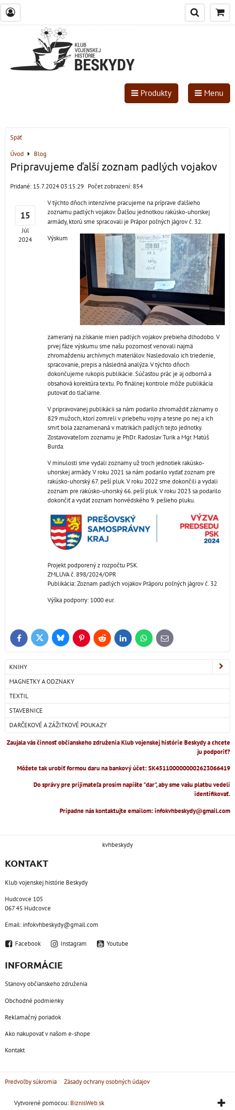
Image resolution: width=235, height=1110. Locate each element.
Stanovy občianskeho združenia (46, 984)
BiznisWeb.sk (87, 1103)
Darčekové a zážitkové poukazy (58, 725)
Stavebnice (26, 710)
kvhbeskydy (117, 845)
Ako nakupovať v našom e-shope (47, 1034)
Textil (19, 696)
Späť (16, 137)
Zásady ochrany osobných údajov (107, 1082)
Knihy (119, 667)
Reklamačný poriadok (33, 1017)
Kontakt (15, 1050)
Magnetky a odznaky (41, 681)
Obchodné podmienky (34, 1001)
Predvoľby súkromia (31, 1082)
